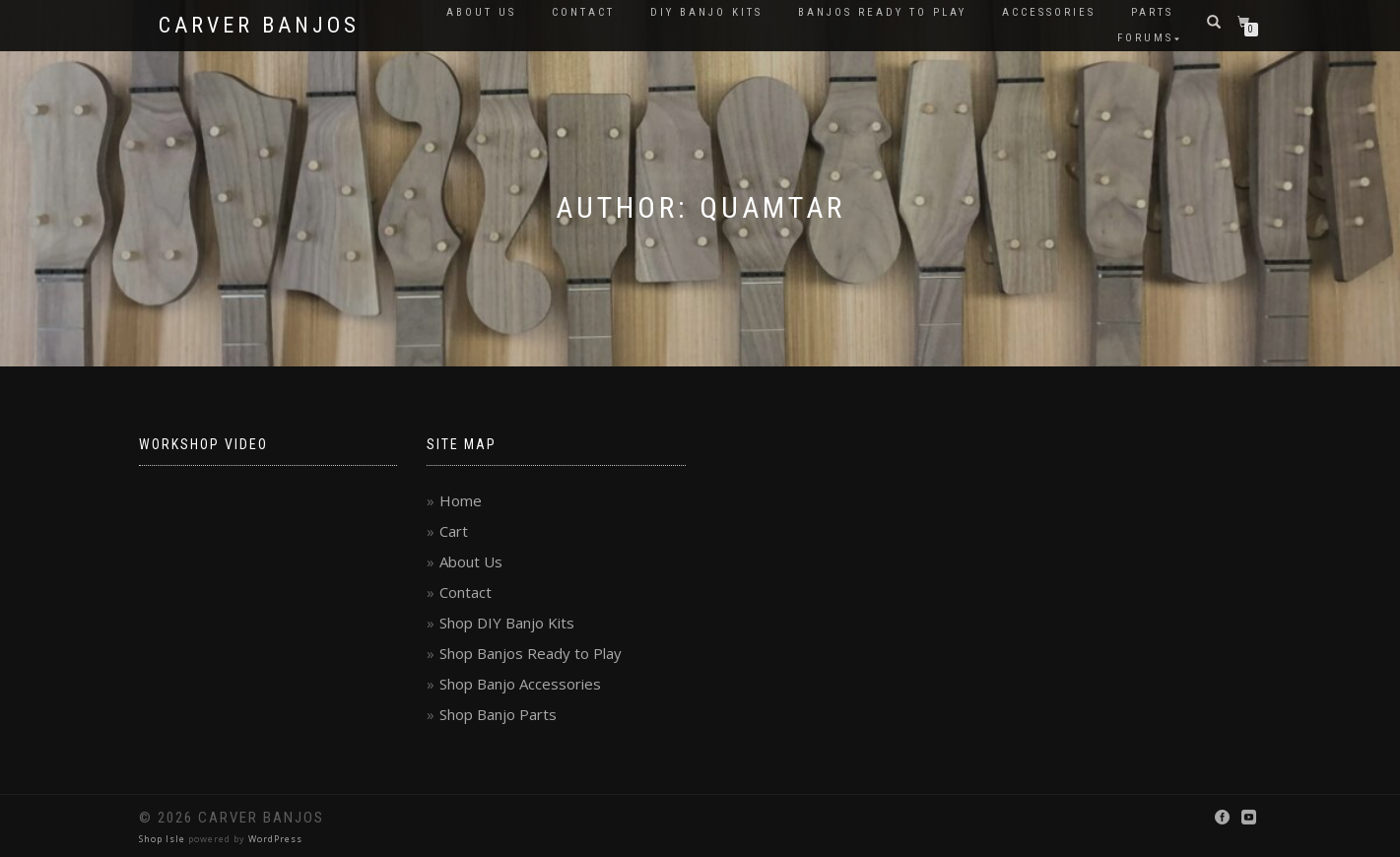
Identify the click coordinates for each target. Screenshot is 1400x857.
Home (460, 500)
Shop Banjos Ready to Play (530, 653)
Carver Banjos (259, 25)
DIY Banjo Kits (706, 12)
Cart (453, 531)
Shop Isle (162, 838)
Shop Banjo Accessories (520, 683)
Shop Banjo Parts (498, 714)
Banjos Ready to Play (882, 12)
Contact (583, 12)
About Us (481, 12)
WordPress (275, 838)
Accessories (1049, 12)
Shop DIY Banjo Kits (506, 622)
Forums (1145, 38)
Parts (1152, 12)
